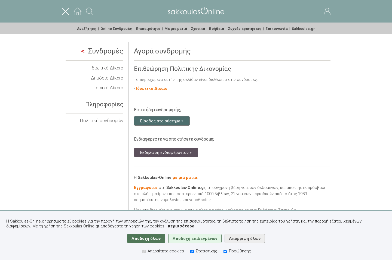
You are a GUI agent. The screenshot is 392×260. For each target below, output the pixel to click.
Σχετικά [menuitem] (198, 28)
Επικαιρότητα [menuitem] (148, 28)
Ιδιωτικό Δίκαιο (106, 68)
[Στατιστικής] (192, 251)
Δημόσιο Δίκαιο (107, 78)
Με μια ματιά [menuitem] (175, 28)
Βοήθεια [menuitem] (216, 28)
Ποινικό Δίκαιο (107, 87)
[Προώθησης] (225, 251)
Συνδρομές (102, 51)
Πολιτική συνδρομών (101, 120)
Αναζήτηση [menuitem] (86, 28)
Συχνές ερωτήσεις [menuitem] (244, 28)
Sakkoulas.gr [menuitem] (303, 28)
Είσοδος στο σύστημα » (161, 120)
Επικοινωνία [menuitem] (276, 28)
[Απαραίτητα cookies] (144, 251)
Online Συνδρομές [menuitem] (116, 28)
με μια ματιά (185, 177)
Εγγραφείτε (146, 187)
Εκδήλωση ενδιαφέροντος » (166, 152)
